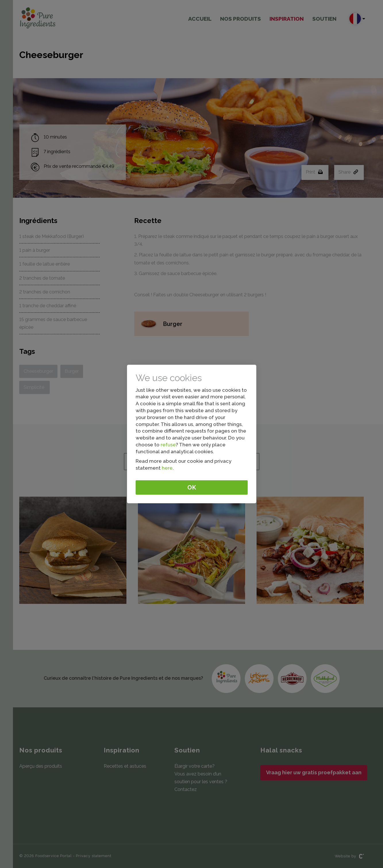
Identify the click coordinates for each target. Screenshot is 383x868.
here (167, 468)
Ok (191, 487)
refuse (168, 445)
